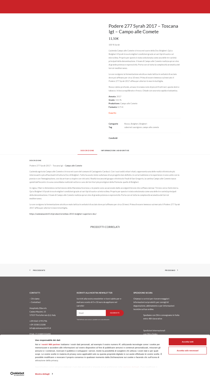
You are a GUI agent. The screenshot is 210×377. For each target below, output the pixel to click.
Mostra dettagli (42, 372)
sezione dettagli (131, 364)
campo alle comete (151, 127)
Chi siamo (35, 298)
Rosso (127, 124)
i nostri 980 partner (50, 342)
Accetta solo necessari (188, 348)
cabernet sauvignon (133, 127)
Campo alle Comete (73, 165)
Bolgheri (134, 124)
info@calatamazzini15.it (40, 328)
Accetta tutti (188, 339)
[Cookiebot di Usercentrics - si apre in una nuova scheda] (17, 372)
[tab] (115, 151)
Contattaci (36, 302)
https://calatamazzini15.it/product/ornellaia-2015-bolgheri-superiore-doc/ (63, 214)
